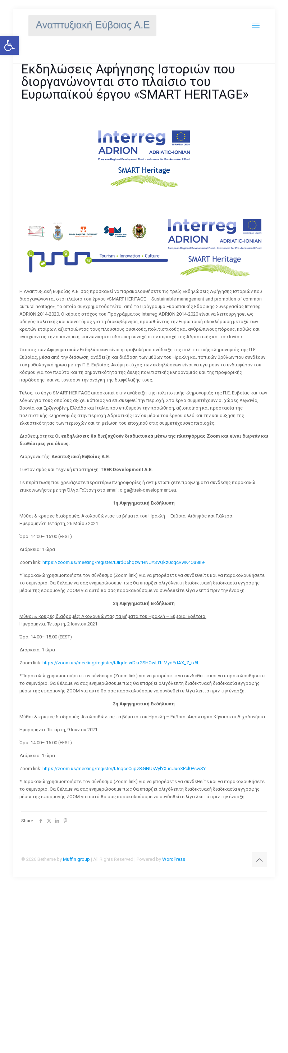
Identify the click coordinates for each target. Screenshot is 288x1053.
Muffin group (76, 859)
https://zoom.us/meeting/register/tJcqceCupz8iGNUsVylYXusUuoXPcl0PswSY (124, 768)
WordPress (173, 859)
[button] (9, 45)
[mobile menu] (256, 25)
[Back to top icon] (259, 859)
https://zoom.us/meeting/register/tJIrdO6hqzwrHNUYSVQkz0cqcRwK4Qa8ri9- (123, 562)
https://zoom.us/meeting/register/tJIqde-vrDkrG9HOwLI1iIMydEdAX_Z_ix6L (121, 662)
